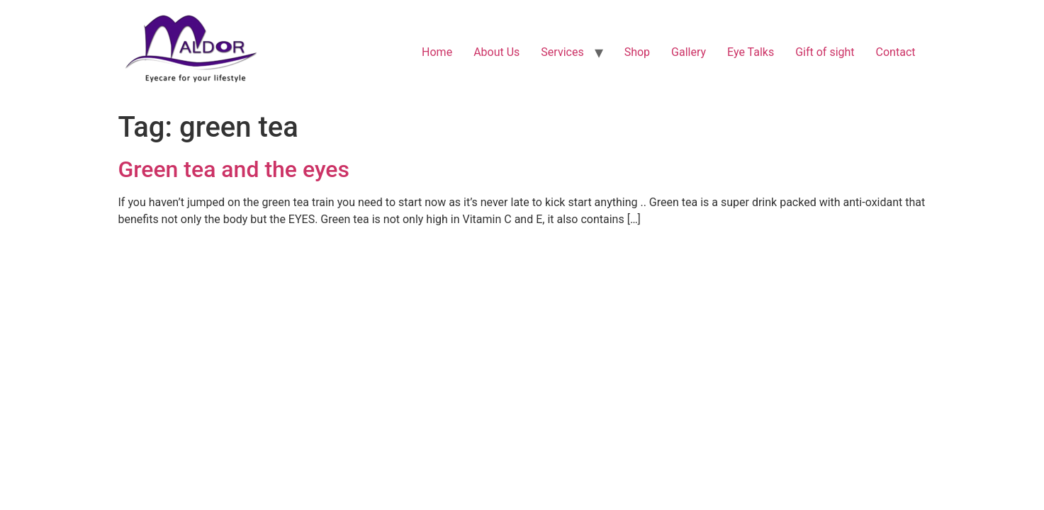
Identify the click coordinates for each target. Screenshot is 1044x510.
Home (437, 52)
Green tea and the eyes (233, 169)
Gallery (688, 52)
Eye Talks (750, 52)
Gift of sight (824, 52)
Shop (637, 52)
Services (562, 52)
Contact (896, 52)
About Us (496, 52)
